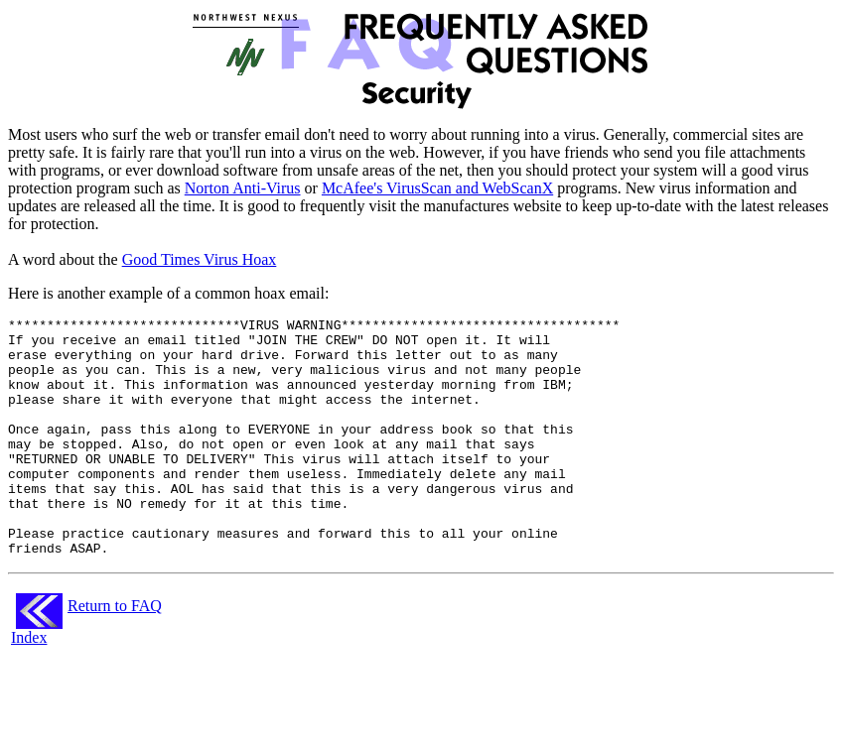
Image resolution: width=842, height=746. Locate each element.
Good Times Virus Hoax (199, 259)
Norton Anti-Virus (243, 188)
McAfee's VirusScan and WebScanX (437, 188)
